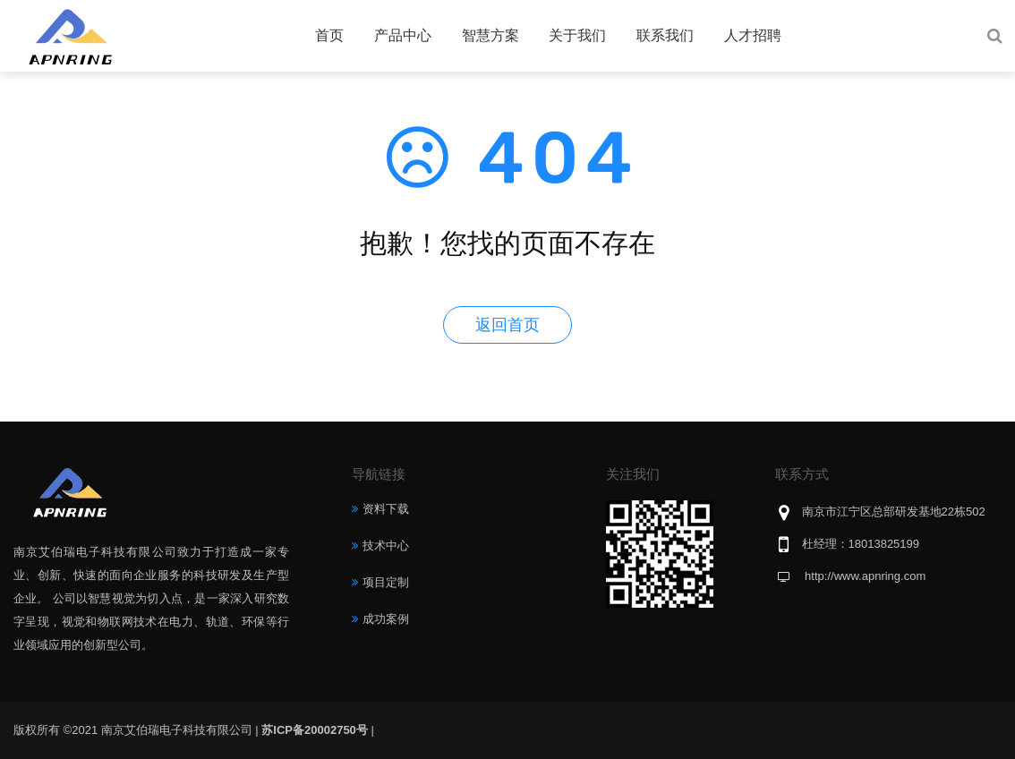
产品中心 (402, 35)
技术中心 (385, 545)
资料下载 (385, 509)
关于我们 (577, 35)
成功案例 (385, 619)
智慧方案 (490, 35)
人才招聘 (752, 35)
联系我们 (665, 35)
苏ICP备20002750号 (314, 730)
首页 (329, 35)
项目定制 (385, 582)
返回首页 (507, 325)
